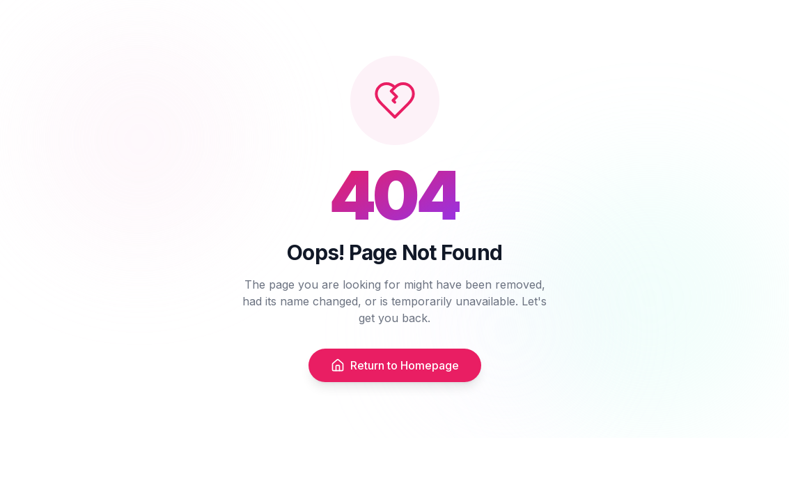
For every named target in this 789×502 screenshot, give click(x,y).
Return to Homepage (395, 367)
